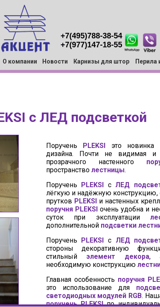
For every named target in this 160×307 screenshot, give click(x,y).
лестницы (108, 170)
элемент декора (117, 256)
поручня (59, 209)
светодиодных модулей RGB (94, 296)
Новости (55, 61)
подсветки (119, 225)
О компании (20, 61)
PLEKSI (94, 146)
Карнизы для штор (101, 61)
